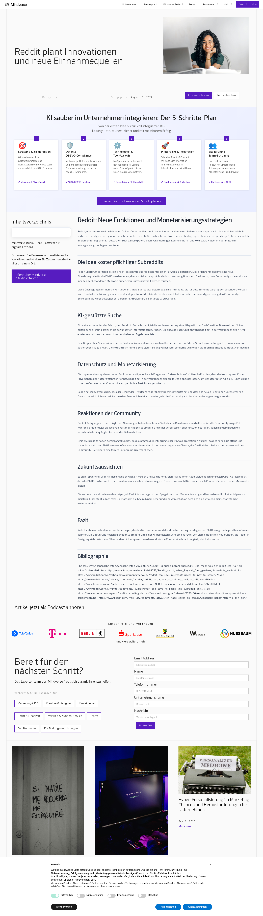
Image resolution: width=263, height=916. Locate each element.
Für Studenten (27, 728)
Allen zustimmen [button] (197, 906)
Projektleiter (87, 703)
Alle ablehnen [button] (168, 906)
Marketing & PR (28, 703)
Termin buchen (226, 95)
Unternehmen (129, 4)
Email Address (144, 658)
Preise (192, 4)
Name (138, 671)
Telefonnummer (145, 684)
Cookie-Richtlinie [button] (159, 873)
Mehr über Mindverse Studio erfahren (31, 276)
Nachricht (141, 710)
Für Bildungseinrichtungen (61, 728)
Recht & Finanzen (29, 715)
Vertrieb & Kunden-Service (65, 715)
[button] (210, 864)
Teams (94, 715)
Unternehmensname (149, 697)
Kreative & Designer (58, 703)
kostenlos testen (198, 95)
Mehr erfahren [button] (64, 906)
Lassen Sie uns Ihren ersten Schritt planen (131, 201)
